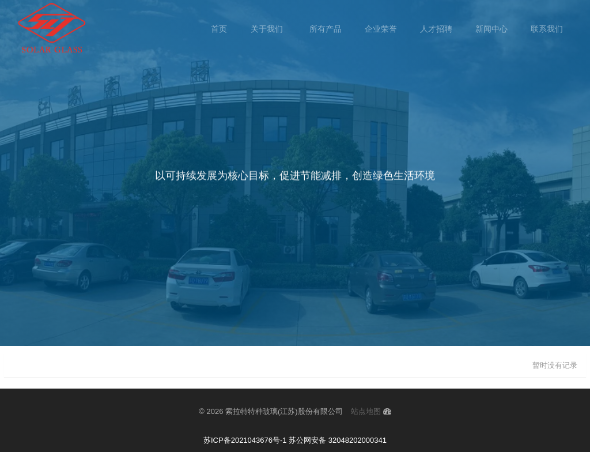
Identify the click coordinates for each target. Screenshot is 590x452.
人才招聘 (436, 28)
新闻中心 (491, 28)
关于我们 (268, 28)
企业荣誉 (381, 28)
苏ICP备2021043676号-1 (245, 440)
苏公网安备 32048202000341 (338, 440)
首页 (219, 28)
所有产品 (325, 28)
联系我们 (547, 28)
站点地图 (366, 411)
